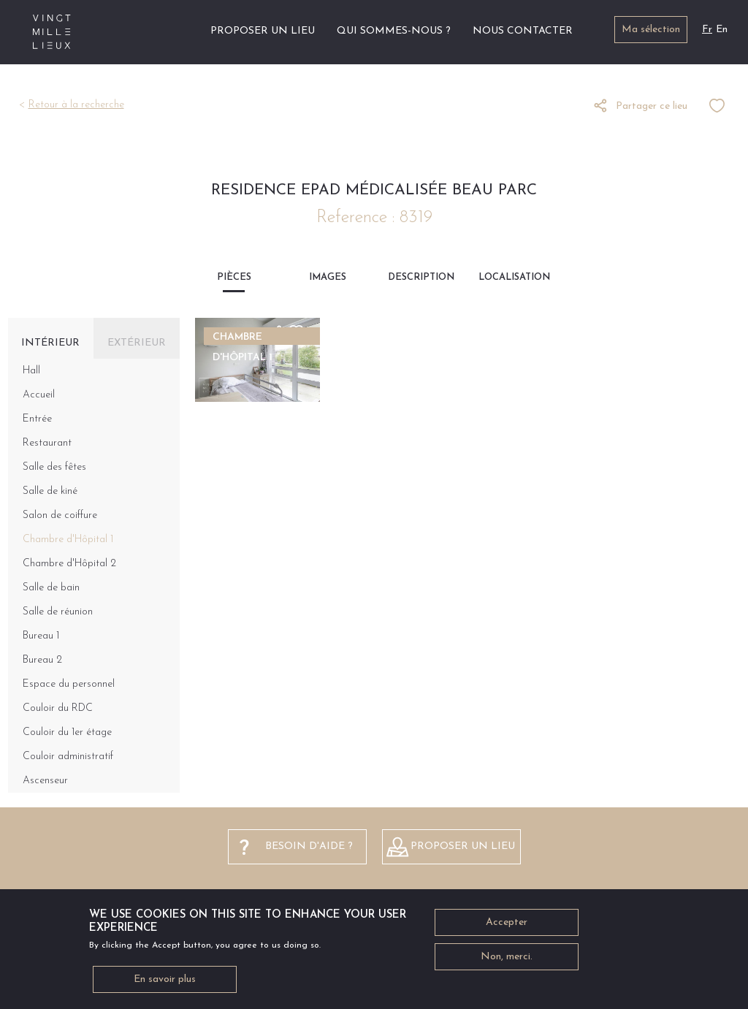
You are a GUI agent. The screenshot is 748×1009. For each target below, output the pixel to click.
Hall (31, 370)
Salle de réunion (58, 611)
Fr (707, 29)
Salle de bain (51, 587)
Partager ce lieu (651, 106)
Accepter (506, 927)
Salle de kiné (50, 491)
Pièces (234, 277)
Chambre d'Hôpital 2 (69, 563)
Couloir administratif (68, 756)
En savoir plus (165, 984)
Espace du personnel (69, 684)
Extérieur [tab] (136, 343)
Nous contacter (523, 31)
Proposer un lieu (262, 31)
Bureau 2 (42, 660)
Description (421, 277)
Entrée (37, 419)
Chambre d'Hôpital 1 (68, 539)
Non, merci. (507, 961)
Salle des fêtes (54, 467)
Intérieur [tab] (50, 343)
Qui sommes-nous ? (394, 31)
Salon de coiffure (60, 515)
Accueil (182, 31)
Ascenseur (45, 780)
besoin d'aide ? (309, 846)
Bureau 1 (41, 636)
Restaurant (47, 443)
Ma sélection (651, 29)
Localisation (514, 277)
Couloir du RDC (58, 708)
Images (327, 277)
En (722, 29)
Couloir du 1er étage (67, 732)
